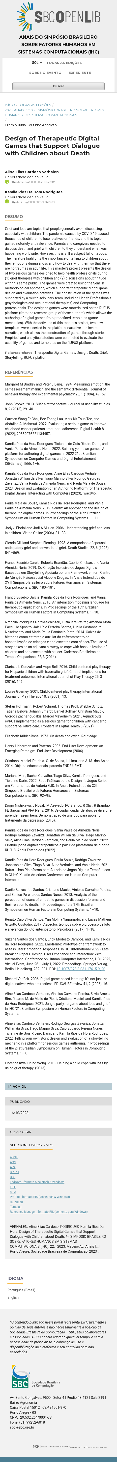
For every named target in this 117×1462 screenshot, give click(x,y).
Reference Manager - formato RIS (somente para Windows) (49, 1212)
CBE (12, 1177)
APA (12, 1167)
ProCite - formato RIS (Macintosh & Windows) (40, 1197)
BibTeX (14, 1172)
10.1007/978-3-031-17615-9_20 (81, 969)
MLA (13, 1192)
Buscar (58, 86)
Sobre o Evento (45, 73)
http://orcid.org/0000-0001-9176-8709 (32, 201)
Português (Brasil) (21, 1290)
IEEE (13, 1187)
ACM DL (19, 1086)
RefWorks (16, 1202)
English (13, 1297)
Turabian (15, 1207)
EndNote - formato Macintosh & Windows (37, 1182)
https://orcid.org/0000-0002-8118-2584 (32, 182)
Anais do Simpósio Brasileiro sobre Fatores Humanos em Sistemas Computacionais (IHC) (58, 44)
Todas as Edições (64, 63)
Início (10, 105)
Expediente (80, 73)
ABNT (14, 1157)
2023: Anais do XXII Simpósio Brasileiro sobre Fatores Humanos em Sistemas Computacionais (54, 112)
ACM (13, 1162)
